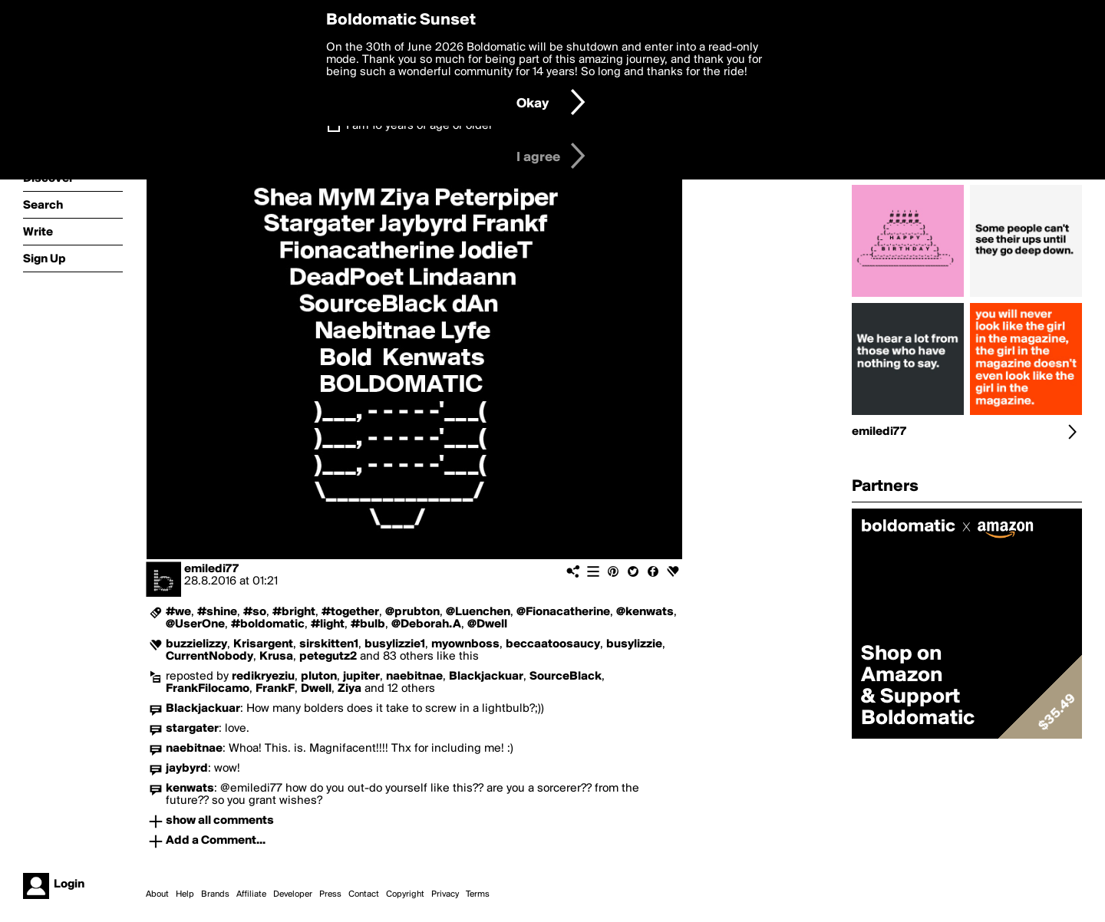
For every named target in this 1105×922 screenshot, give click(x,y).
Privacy (445, 894)
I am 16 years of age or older (419, 126)
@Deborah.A (426, 624)
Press (330, 894)
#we (178, 612)
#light (328, 624)
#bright (293, 612)
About (157, 894)
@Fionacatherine (563, 612)
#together (350, 612)
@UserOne (195, 624)
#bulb (368, 624)
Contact (363, 894)
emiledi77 (211, 569)
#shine (217, 612)
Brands (215, 894)
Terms (478, 894)
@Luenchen (478, 612)
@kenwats (645, 612)
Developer (292, 894)
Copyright (405, 894)
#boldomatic (268, 624)
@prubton (412, 612)
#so (254, 612)
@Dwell (487, 624)
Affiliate (251, 894)
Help (185, 894)
